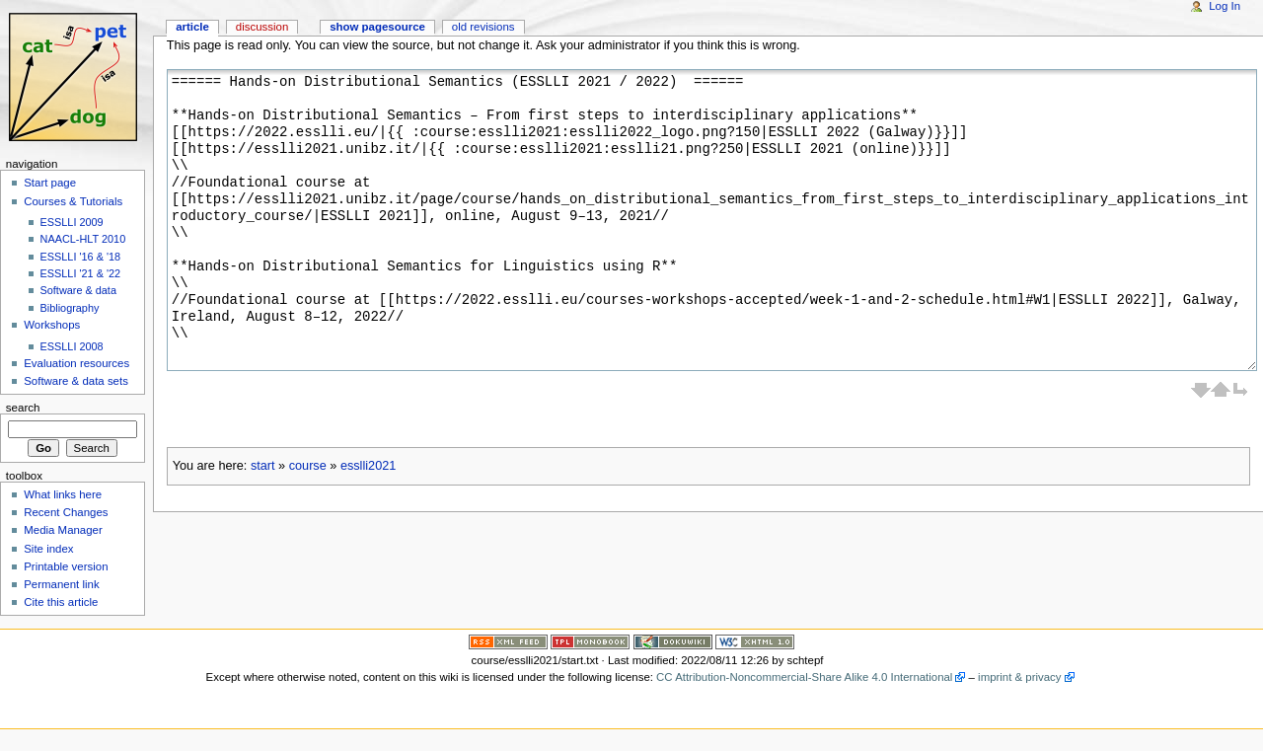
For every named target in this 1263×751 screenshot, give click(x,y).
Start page (50, 182)
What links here (63, 494)
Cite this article (61, 602)
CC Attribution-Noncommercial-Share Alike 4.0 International (804, 677)
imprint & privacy (1019, 677)
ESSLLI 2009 (72, 222)
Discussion (262, 27)
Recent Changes (66, 512)
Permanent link (61, 584)
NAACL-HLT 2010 (83, 239)
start (263, 466)
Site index (48, 549)
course (308, 466)
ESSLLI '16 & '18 (80, 257)
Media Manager (63, 530)
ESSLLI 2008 (72, 346)
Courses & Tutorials (73, 201)
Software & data (78, 290)
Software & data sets (76, 381)
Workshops (52, 325)
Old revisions (483, 27)
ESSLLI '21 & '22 (80, 273)
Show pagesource (377, 27)
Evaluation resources (76, 363)
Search (23, 407)
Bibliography (70, 308)
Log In (1224, 6)
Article (192, 27)
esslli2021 (368, 466)
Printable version (66, 566)
